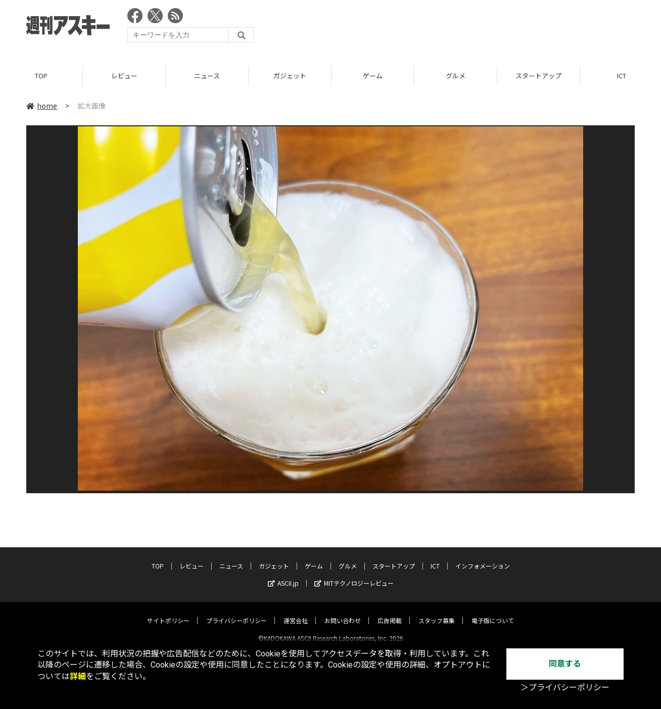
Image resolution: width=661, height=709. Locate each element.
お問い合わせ (342, 611)
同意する (565, 664)
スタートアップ (538, 75)
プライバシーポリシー (236, 611)
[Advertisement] (451, 28)
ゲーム (373, 75)
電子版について (492, 611)
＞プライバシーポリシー (565, 687)
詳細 (78, 676)
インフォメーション (482, 557)
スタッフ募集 (436, 611)
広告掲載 (389, 611)
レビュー (124, 75)
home (41, 106)
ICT (435, 557)
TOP (41, 75)
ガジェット (289, 75)
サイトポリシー (168, 611)
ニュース (207, 75)
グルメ (455, 75)
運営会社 (296, 611)
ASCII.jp (283, 574)
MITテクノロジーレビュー (354, 574)
